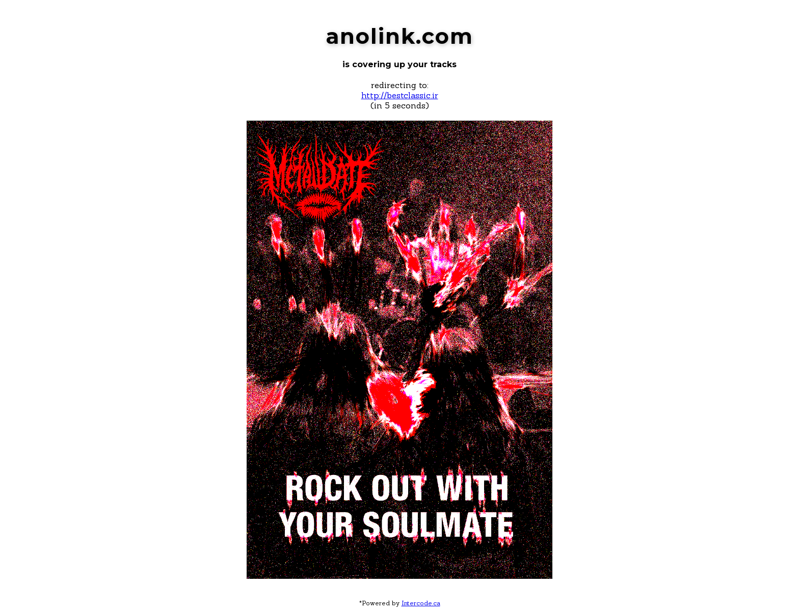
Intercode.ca (421, 603)
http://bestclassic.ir (399, 95)
